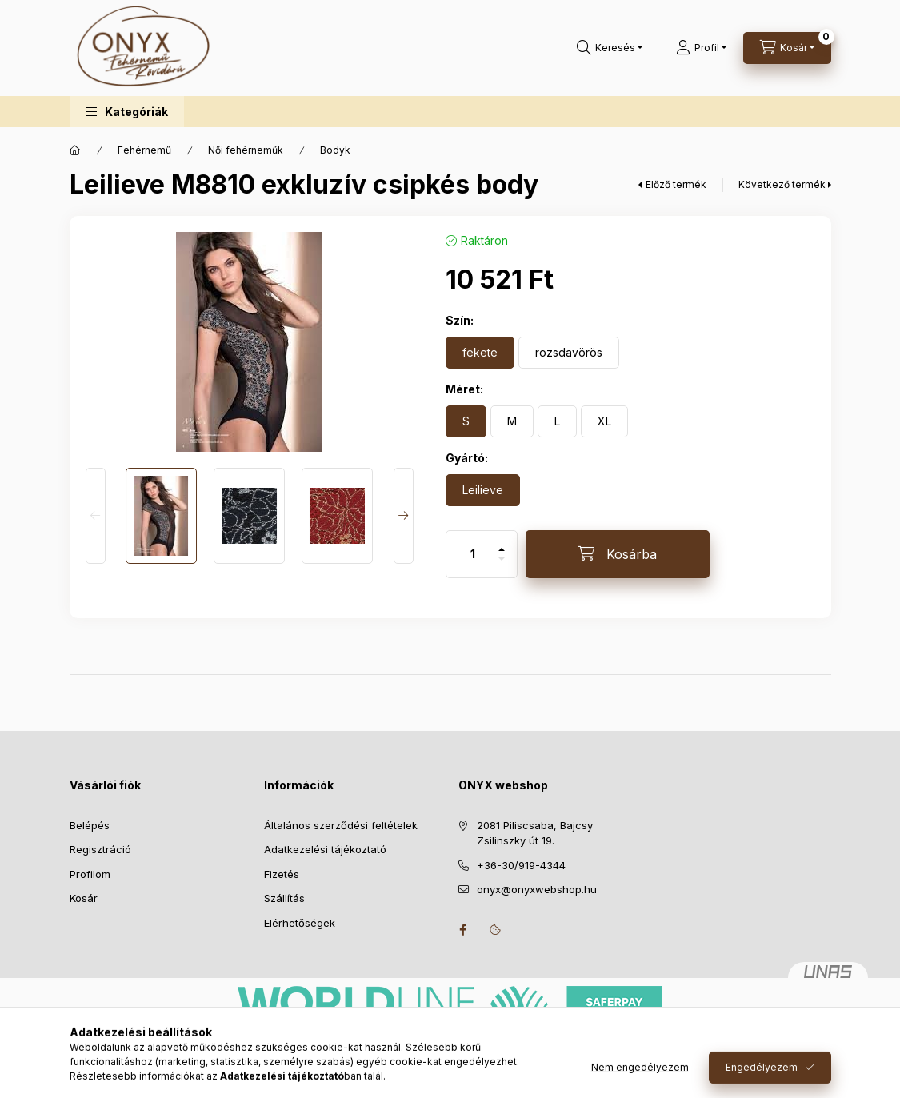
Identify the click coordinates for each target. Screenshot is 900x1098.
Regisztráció (100, 849)
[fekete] (480, 353)
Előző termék (676, 184)
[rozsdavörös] (568, 353)
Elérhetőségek (299, 922)
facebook (463, 930)
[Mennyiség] (472, 554)
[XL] (604, 421)
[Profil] (701, 48)
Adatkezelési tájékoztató (325, 849)
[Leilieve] (483, 490)
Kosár (84, 898)
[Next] (404, 516)
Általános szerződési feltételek (341, 825)
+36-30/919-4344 (521, 865)
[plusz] (501, 542)
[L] (557, 421)
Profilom (90, 874)
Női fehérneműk (245, 150)
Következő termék (782, 184)
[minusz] (501, 565)
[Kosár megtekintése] (787, 48)
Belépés (90, 825)
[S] (466, 421)
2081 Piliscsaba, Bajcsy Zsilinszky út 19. (535, 833)
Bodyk (335, 150)
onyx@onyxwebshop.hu (537, 889)
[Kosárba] (618, 554)
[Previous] (96, 516)
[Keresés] (609, 48)
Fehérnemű (144, 150)
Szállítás (284, 898)
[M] (512, 421)
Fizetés (281, 874)
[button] (127, 111)
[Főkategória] (75, 150)
